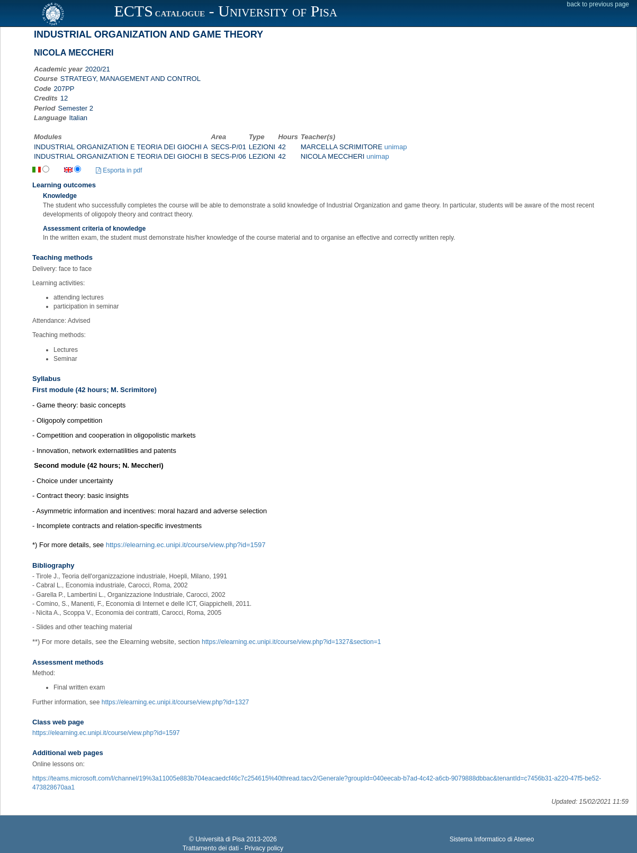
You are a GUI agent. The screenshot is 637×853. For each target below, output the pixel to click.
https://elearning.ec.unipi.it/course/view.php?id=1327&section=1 (291, 642)
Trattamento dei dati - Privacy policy (233, 848)
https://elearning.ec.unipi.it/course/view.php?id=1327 (175, 702)
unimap (395, 147)
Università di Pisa (220, 839)
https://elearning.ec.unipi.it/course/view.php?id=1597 (186, 545)
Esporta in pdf (119, 170)
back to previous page (598, 4)
